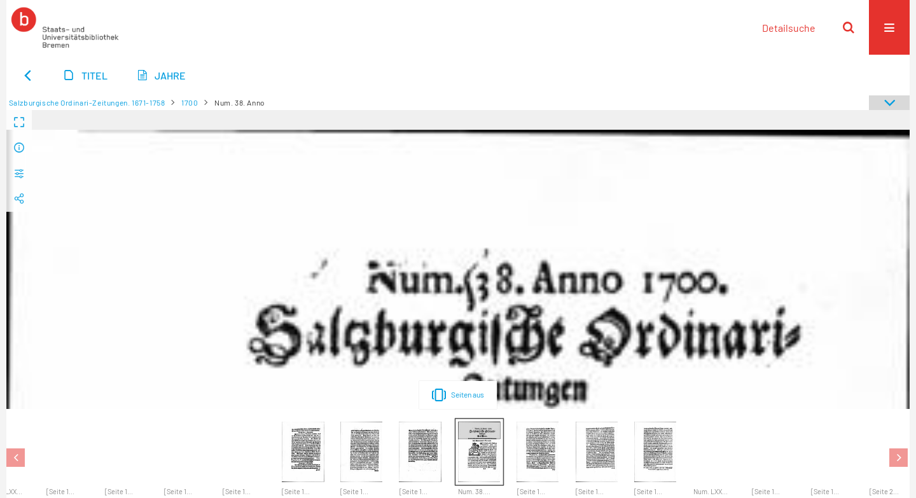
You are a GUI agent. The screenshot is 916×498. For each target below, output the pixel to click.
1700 (189, 102)
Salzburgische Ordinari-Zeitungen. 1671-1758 (87, 102)
